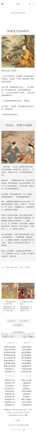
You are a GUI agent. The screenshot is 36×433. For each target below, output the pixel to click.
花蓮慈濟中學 (10, 394)
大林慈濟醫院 (26, 363)
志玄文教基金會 (9, 358)
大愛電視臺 (26, 383)
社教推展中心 (10, 369)
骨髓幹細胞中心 (9, 361)
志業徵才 (24, 321)
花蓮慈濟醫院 (26, 347)
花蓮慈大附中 (10, 391)
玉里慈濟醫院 (26, 350)
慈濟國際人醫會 (9, 363)
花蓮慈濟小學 (10, 397)
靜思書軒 (26, 397)
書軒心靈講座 (26, 399)
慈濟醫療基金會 (9, 355)
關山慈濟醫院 (26, 352)
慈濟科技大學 (10, 383)
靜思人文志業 (26, 380)
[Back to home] (18, 4)
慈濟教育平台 (10, 405)
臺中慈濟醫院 (26, 358)
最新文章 (12, 321)
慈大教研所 (10, 386)
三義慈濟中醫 (26, 369)
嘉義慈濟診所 (26, 366)
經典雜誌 (26, 388)
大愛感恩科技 (26, 405)
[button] (2, 4)
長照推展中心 (10, 372)
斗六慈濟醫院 (26, 361)
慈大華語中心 (10, 388)
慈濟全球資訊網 (9, 347)
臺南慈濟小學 (10, 402)
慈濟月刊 (26, 386)
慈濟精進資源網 (9, 352)
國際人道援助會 (9, 366)
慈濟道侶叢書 (26, 391)
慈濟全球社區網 (9, 350)
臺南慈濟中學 (10, 399)
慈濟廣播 (26, 394)
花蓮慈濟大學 (10, 380)
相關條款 (18, 325)
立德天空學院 (26, 402)
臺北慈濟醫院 (26, 355)
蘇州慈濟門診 (26, 372)
